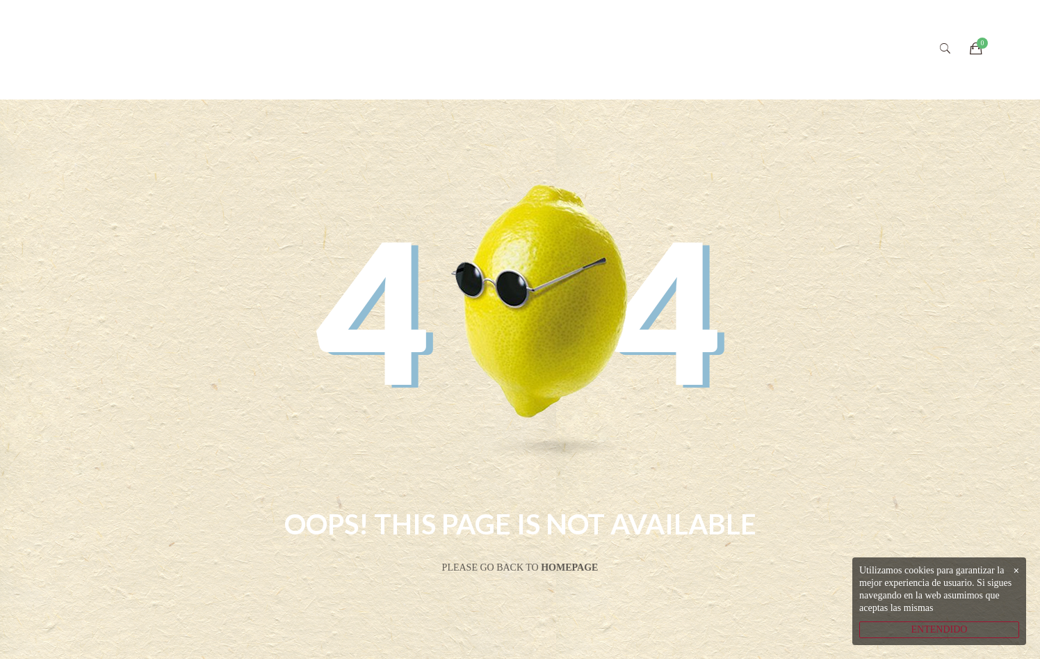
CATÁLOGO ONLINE (643, 49)
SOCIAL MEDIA (769, 49)
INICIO (395, 49)
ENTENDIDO (939, 629)
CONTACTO (873, 49)
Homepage (569, 567)
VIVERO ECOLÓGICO (501, 49)
